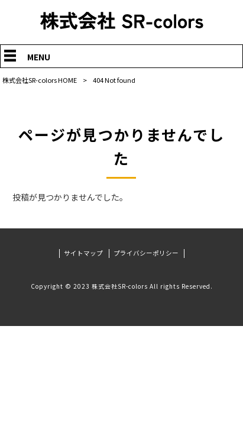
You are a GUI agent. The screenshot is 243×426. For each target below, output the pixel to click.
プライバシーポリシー (146, 253)
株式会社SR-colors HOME (39, 80)
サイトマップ (83, 253)
